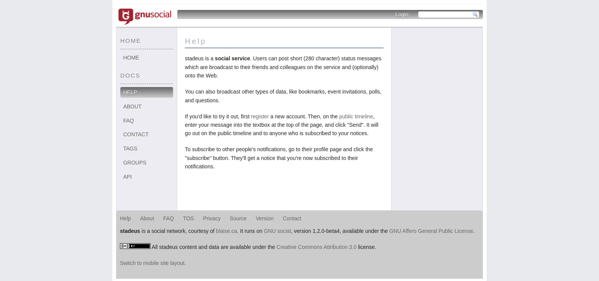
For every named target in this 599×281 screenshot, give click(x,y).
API (127, 177)
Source (238, 218)
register (260, 116)
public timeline (356, 116)
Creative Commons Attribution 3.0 (316, 247)
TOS (188, 218)
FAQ (128, 121)
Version (265, 218)
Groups (134, 163)
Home (131, 58)
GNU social (277, 231)
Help (130, 92)
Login (401, 14)
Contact (136, 134)
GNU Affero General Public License (431, 231)
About (132, 106)
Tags (130, 148)
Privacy (212, 218)
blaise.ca (226, 231)
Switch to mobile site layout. (153, 263)
